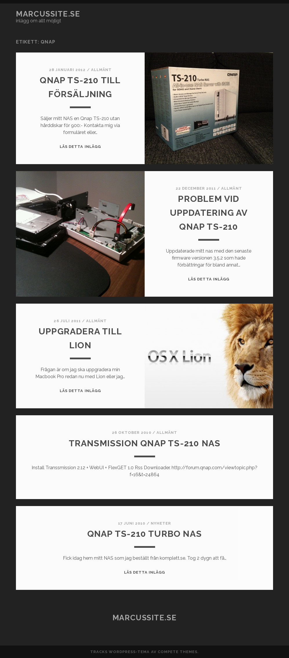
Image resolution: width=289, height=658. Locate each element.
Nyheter (161, 523)
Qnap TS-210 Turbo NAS (144, 534)
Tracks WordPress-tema (120, 652)
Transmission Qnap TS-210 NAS (145, 443)
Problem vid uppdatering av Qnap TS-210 (209, 213)
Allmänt (101, 70)
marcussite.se (48, 14)
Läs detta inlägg (80, 146)
